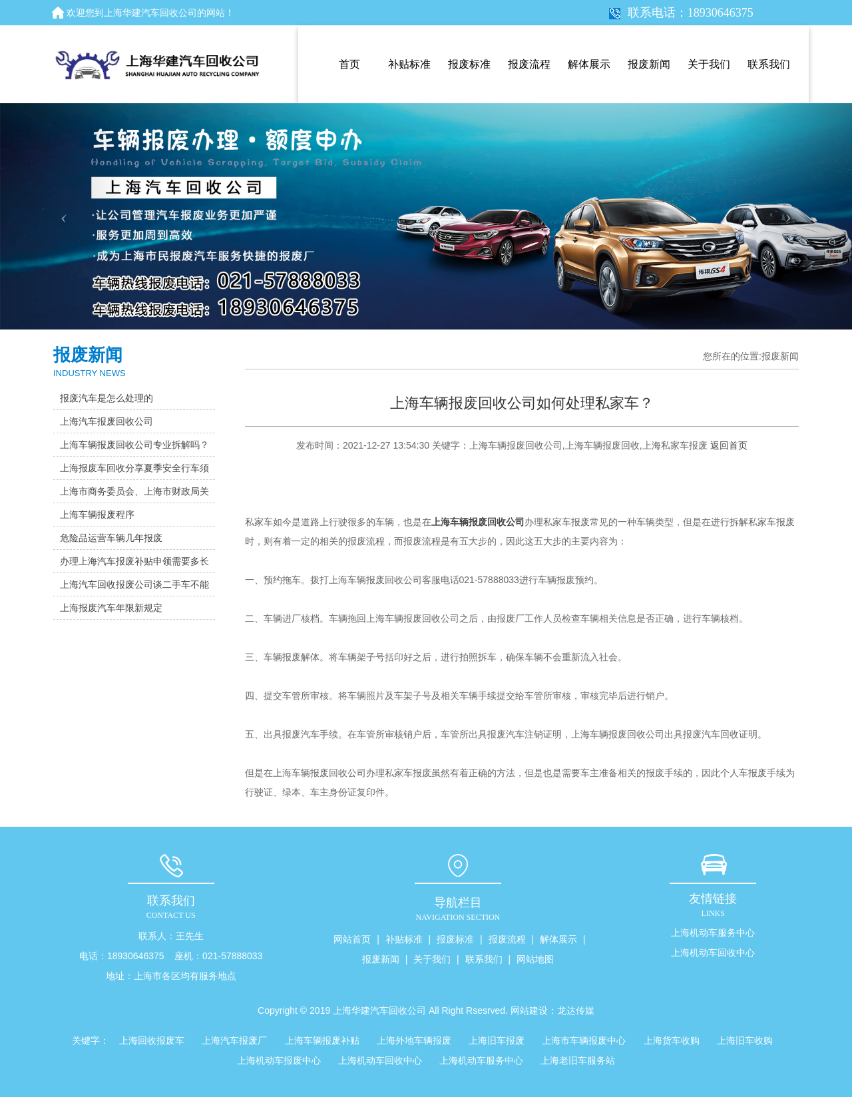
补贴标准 (409, 64)
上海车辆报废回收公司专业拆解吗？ (134, 444)
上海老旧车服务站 (577, 1060)
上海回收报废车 (151, 1040)
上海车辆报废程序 (97, 514)
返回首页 (728, 445)
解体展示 (589, 64)
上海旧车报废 (497, 1040)
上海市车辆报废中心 (584, 1040)
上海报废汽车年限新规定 (111, 607)
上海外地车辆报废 (414, 1040)
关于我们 (709, 64)
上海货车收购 (672, 1040)
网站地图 (535, 959)
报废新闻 (649, 64)
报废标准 (469, 64)
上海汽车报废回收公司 (106, 421)
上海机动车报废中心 (279, 1060)
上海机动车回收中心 (713, 952)
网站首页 (352, 939)
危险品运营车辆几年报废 (111, 538)
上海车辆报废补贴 (322, 1040)
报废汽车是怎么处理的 (106, 398)
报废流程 (529, 64)
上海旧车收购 (745, 1040)
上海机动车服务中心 (713, 932)
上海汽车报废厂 (234, 1040)
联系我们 (768, 64)
